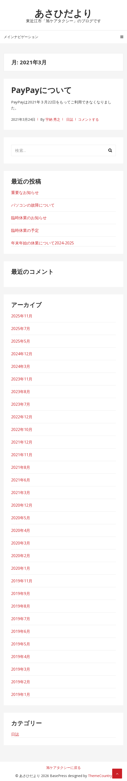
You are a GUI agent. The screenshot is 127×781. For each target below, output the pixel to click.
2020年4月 (20, 530)
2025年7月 (20, 328)
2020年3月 (20, 543)
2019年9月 (20, 593)
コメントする (88, 119)
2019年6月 (20, 631)
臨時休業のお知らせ (29, 217)
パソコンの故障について (33, 205)
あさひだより (63, 13)
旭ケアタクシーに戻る (63, 767)
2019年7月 (20, 618)
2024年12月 (21, 353)
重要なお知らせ (25, 192)
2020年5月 (20, 518)
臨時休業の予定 (25, 230)
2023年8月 (20, 391)
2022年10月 (21, 429)
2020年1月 (20, 568)
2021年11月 (21, 454)
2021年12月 (21, 442)
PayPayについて (41, 90)
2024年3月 (20, 366)
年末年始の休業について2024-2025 (42, 243)
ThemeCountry (100, 775)
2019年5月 (20, 644)
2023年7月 (20, 404)
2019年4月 (20, 656)
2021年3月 (20, 492)
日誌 (69, 119)
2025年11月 (21, 316)
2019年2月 (20, 682)
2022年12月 (21, 417)
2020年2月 (20, 555)
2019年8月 (20, 606)
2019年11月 (21, 581)
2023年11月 (21, 379)
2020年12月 (21, 505)
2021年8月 (20, 467)
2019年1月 (20, 694)
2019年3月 (20, 669)
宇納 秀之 (52, 119)
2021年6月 (20, 480)
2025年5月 (20, 341)
